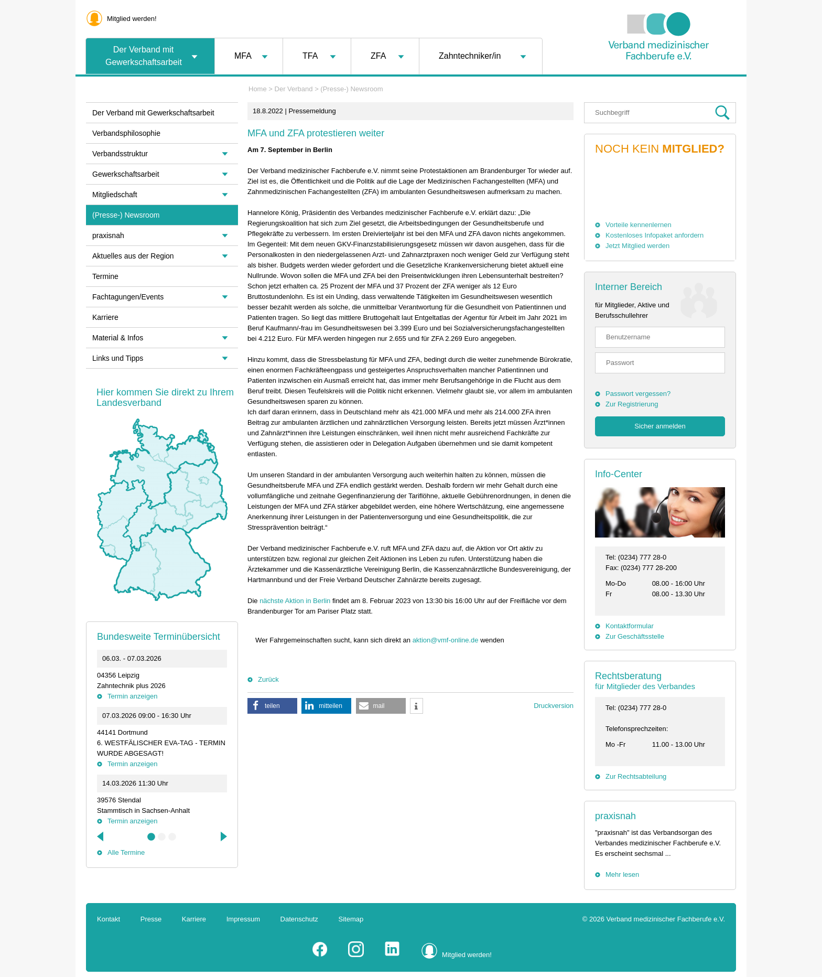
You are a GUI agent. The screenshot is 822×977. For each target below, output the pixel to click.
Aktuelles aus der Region (133, 256)
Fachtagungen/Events (128, 297)
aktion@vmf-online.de (446, 640)
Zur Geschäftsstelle (634, 636)
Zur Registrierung (631, 404)
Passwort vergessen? (637, 394)
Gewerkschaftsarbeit (125, 174)
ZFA (378, 55)
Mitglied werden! (132, 19)
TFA (310, 55)
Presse (150, 919)
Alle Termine (126, 852)
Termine (105, 276)
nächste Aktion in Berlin (294, 601)
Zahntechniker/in (470, 55)
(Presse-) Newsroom (351, 89)
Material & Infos (117, 338)
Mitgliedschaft (114, 194)
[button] (272, 706)
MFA (243, 55)
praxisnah (615, 816)
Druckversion (554, 706)
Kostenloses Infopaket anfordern (654, 235)
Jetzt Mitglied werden (637, 246)
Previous (101, 836)
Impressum (243, 919)
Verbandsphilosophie (126, 133)
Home (257, 89)
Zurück (268, 679)
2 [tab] (162, 837)
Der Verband (294, 89)
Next (223, 836)
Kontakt (108, 919)
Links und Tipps (117, 358)
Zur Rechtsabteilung (635, 776)
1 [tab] (151, 837)
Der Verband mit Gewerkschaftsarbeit (143, 56)
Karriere (105, 317)
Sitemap (351, 919)
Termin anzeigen (132, 696)
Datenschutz (299, 919)
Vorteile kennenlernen (638, 225)
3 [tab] (172, 837)
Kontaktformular (629, 626)
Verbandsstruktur (120, 153)
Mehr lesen (622, 874)
